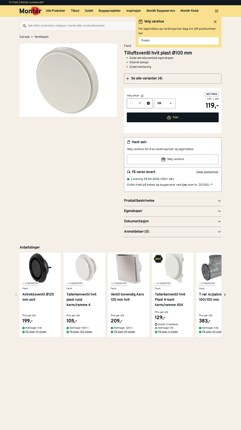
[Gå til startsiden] (31, 11)
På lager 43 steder (213, 332)
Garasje (25, 37)
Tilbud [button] (75, 11)
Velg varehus (172, 159)
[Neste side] (16, 295)
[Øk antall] (148, 103)
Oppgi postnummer (207, 172)
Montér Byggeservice (160, 11)
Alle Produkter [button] (55, 11)
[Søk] (23, 26)
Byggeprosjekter (110, 11)
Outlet (89, 11)
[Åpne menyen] (216, 11)
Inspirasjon (133, 11)
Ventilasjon (41, 37)
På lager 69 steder (124, 332)
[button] (172, 79)
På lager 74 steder (36, 332)
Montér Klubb (189, 11)
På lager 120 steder (81, 332)
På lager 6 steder (168, 332)
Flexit (127, 46)
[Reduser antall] (131, 103)
